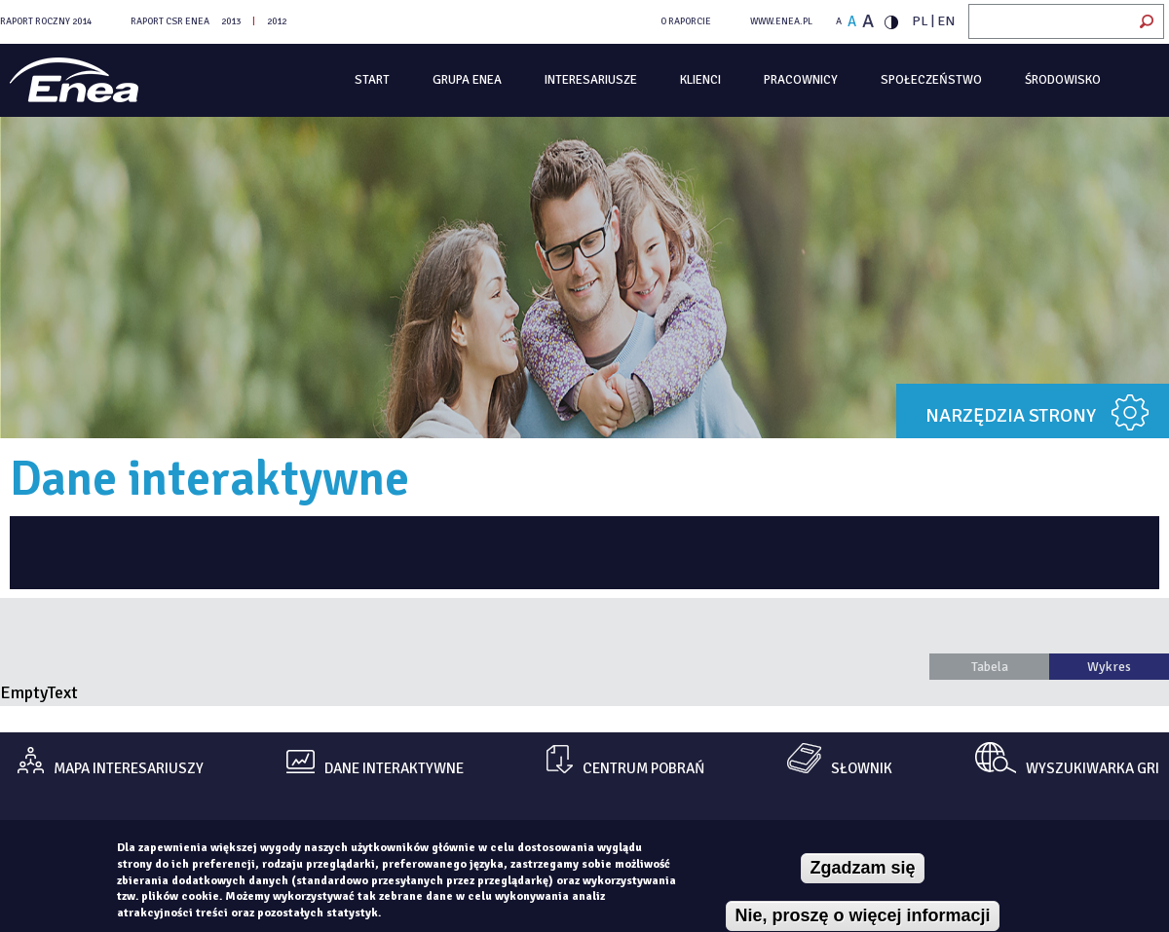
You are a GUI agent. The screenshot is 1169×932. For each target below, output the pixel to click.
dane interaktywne (394, 769)
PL (920, 21)
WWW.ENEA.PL (781, 21)
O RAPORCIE (685, 21)
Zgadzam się (862, 867)
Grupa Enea (467, 80)
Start (372, 80)
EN (946, 21)
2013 (231, 21)
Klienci (700, 80)
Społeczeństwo (931, 80)
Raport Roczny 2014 (46, 21)
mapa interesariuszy (129, 769)
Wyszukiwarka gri (1092, 769)
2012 (276, 21)
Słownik (861, 769)
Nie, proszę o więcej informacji (862, 915)
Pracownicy (801, 80)
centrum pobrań (643, 769)
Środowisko (1063, 80)
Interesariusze (591, 80)
